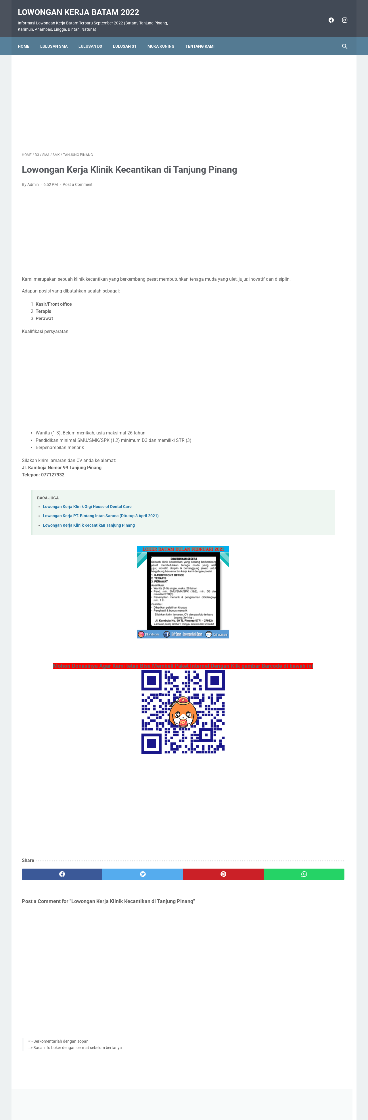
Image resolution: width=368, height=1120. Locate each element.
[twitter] (103, 884)
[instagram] (340, 13)
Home (27, 36)
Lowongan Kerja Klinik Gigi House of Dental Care (87, 508)
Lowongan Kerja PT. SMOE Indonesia (302, 404)
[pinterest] (158, 884)
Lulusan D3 (94, 36)
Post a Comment (78, 178)
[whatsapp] (212, 884)
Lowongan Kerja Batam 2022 (82, 6)
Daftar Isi (207, 1099)
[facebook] (326, 13)
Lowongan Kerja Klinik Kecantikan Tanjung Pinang (89, 526)
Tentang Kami (203, 36)
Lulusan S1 (129, 36)
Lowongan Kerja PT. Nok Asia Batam (302, 438)
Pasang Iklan (181, 1099)
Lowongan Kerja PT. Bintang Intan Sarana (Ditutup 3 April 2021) (101, 517)
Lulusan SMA (58, 36)
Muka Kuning (165, 36)
